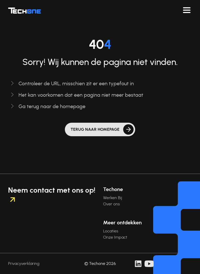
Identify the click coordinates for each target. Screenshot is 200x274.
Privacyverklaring (23, 264)
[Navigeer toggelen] (187, 10)
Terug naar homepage (95, 129)
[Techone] (24, 10)
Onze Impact (115, 237)
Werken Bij (112, 198)
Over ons (111, 204)
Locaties (110, 231)
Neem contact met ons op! (51, 194)
